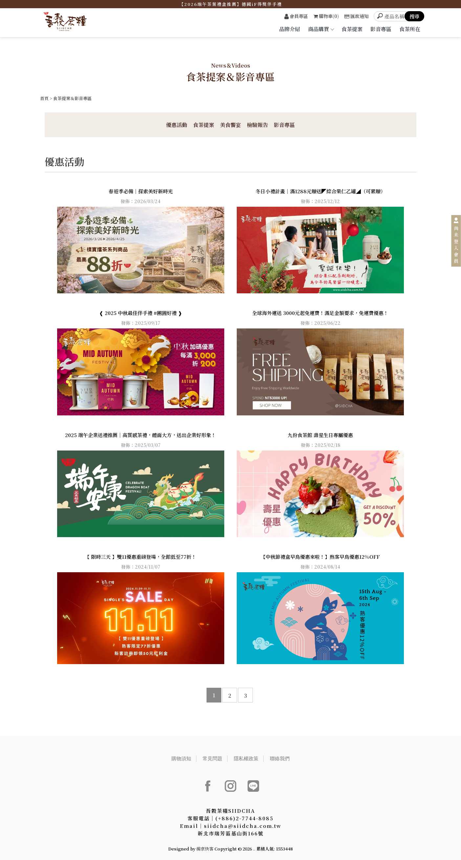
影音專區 (380, 29)
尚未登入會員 (456, 244)
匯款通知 (356, 16)
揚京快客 (204, 849)
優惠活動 (176, 125)
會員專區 (296, 16)
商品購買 (321, 29)
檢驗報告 (257, 125)
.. (254, 849)
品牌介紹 (289, 29)
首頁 (44, 98)
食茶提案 (351, 29)
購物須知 (181, 758)
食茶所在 (409, 29)
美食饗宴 (230, 125)
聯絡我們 (280, 758)
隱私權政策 (246, 758)
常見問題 (212, 758)
